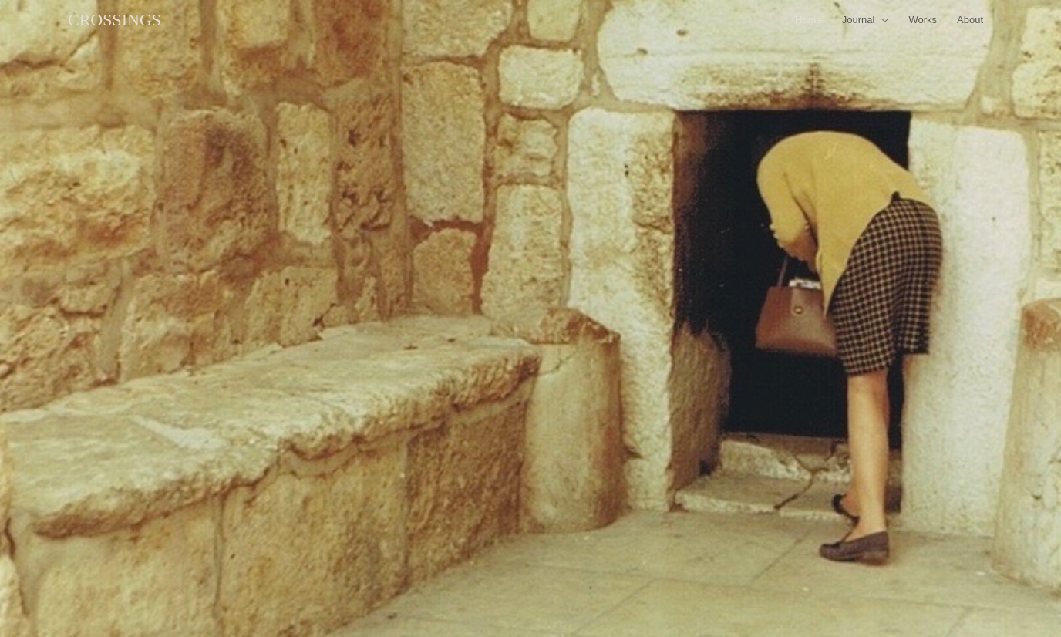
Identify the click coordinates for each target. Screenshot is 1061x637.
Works (922, 19)
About (970, 19)
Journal (858, 19)
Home (808, 19)
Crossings (114, 19)
